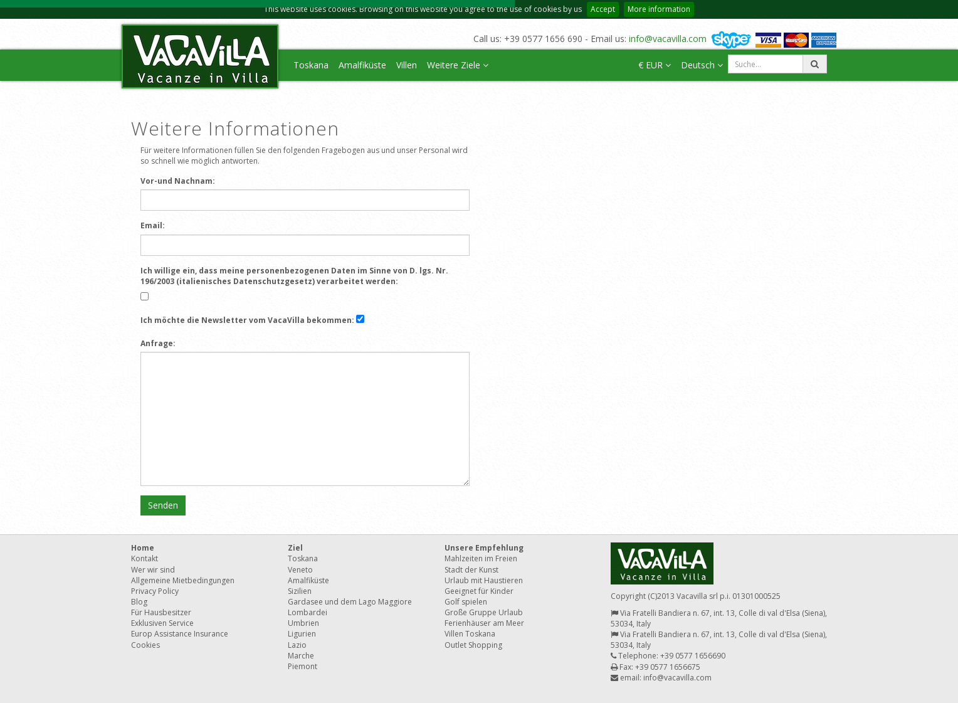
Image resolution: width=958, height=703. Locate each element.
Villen (406, 65)
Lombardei (307, 612)
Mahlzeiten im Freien (481, 558)
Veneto (300, 569)
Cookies (145, 645)
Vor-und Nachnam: (177, 181)
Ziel (295, 547)
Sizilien (300, 591)
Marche (301, 655)
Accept (603, 9)
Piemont (302, 666)
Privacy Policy (155, 591)
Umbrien (303, 623)
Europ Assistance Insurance (179, 633)
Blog (139, 601)
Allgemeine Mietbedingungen (182, 580)
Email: (152, 225)
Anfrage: (158, 343)
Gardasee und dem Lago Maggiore (350, 601)
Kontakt (144, 558)
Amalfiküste (362, 65)
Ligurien (302, 633)
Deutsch (702, 65)
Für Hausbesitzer (161, 612)
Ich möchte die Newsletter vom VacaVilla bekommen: (247, 320)
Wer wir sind (153, 569)
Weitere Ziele (457, 65)
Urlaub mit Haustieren (484, 580)
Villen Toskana (470, 633)
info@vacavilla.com (668, 39)
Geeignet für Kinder (479, 591)
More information (659, 9)
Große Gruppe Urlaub (484, 612)
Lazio (297, 645)
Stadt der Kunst (471, 569)
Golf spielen (466, 601)
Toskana (311, 65)
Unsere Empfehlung (484, 547)
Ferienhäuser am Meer (484, 623)
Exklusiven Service (162, 623)
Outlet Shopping (473, 645)
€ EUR (654, 65)
